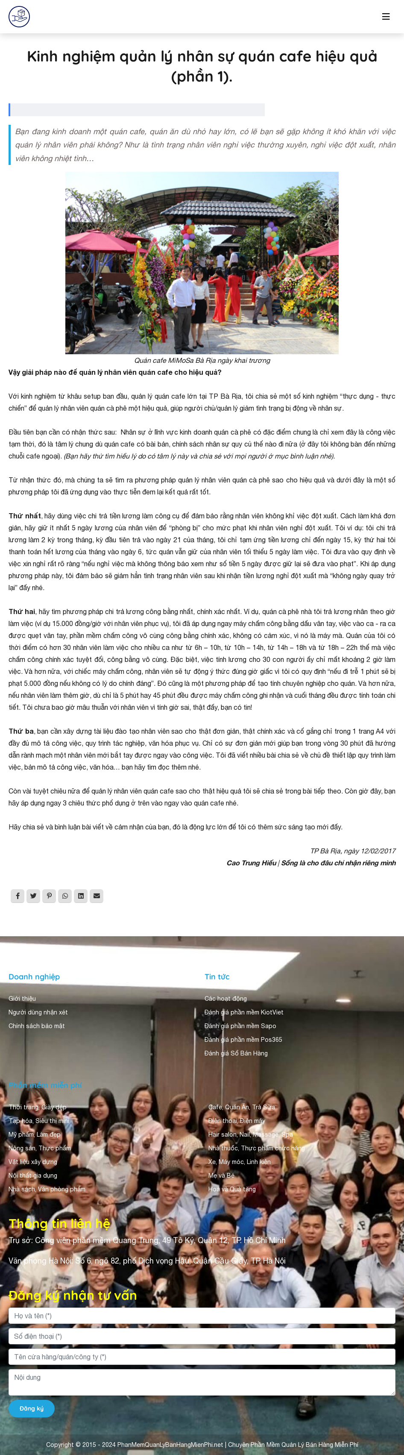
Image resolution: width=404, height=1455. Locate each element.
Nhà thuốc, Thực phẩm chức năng (256, 1148)
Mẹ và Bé (221, 1175)
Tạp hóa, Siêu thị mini (39, 1120)
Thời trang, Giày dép (38, 1107)
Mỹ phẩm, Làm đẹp (35, 1134)
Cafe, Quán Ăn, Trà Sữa (241, 1107)
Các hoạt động (226, 998)
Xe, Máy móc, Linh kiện (239, 1161)
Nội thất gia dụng (33, 1175)
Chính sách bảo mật (37, 1026)
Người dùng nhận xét (38, 1012)
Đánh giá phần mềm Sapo (240, 1026)
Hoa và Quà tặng (232, 1189)
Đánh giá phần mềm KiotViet (244, 1012)
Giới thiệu (22, 998)
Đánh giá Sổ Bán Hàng (236, 1053)
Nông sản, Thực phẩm (40, 1148)
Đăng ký (32, 1408)
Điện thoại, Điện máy (236, 1120)
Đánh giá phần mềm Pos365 (243, 1039)
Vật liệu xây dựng (33, 1161)
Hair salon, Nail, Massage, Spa (250, 1134)
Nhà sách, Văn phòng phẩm (47, 1189)
